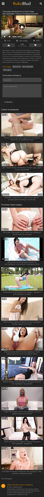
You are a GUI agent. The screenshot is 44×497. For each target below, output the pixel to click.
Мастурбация (27, 66)
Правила (29, 485)
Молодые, (7, 70)
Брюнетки (17, 66)
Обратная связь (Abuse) (16, 485)
